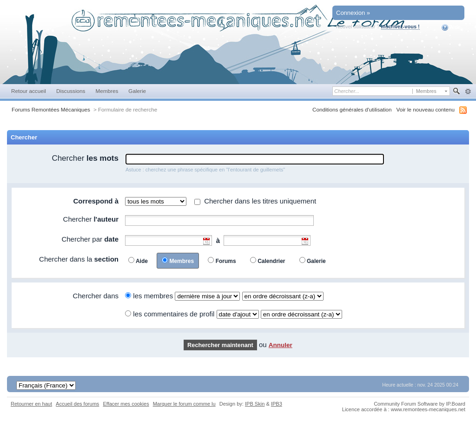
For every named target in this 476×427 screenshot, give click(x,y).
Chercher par (90, 239)
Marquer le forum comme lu (184, 404)
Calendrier (271, 261)
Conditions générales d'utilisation (352, 109)
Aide (451, 27)
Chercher (85, 158)
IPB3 (276, 404)
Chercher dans (96, 296)
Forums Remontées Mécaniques (51, 109)
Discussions (71, 91)
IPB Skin (254, 404)
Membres (106, 91)
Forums (226, 261)
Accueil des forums (77, 404)
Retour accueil (28, 91)
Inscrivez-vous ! (400, 26)
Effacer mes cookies (126, 404)
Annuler (280, 345)
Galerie (137, 91)
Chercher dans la (79, 259)
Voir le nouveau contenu (426, 109)
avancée (468, 91)
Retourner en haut (31, 404)
